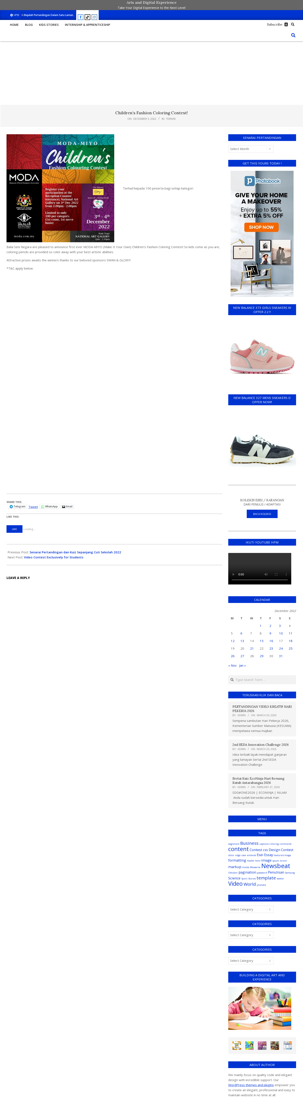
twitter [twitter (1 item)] (280, 878)
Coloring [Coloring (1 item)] (274, 843)
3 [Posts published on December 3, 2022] (280, 626)
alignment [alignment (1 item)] (233, 843)
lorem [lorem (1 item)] (283, 860)
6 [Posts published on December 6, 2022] (241, 633)
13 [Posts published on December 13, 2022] (242, 641)
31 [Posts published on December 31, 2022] (281, 656)
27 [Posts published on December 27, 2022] (242, 656)
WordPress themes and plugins (251, 1085)
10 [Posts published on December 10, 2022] (281, 633)
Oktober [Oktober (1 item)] (233, 872)
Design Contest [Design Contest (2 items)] (281, 849)
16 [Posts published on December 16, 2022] (271, 641)
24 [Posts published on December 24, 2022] (281, 648)
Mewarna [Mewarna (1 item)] (255, 867)
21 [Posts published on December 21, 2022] (252, 648)
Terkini (171, 119)
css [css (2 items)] (265, 849)
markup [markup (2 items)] (234, 866)
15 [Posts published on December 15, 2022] (262, 641)
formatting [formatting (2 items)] (237, 860)
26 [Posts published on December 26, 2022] (233, 656)
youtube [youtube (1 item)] (261, 884)
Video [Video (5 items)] (235, 883)
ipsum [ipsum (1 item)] (275, 860)
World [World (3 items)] (250, 884)
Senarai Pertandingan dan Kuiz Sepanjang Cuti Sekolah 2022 (75, 552)
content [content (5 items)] (238, 849)
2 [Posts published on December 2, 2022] (270, 626)
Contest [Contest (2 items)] (256, 849)
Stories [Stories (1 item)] (252, 878)
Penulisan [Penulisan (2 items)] (276, 872)
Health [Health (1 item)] (250, 860)
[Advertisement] (152, 73)
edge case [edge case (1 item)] (240, 855)
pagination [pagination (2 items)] (247, 872)
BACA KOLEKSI (262, 514)
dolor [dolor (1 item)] (231, 855)
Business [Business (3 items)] (249, 843)
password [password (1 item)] (262, 872)
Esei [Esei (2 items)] (260, 854)
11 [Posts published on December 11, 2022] (291, 633)
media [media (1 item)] (245, 867)
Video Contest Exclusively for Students (53, 557)
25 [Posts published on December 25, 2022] (291, 648)
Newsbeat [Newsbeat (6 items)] (275, 866)
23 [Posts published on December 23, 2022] (271, 648)
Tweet (33, 506)
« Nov (232, 665)
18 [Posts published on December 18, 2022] (291, 641)
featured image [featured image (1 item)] (282, 855)
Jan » (242, 665)
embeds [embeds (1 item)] (251, 855)
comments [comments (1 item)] (285, 843)
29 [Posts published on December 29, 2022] (262, 656)
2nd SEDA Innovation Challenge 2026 (260, 745)
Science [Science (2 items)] (234, 878)
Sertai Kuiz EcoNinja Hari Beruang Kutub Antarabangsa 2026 (258, 780)
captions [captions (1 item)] (264, 843)
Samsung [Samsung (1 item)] (290, 872)
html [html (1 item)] (257, 860)
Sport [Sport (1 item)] (244, 878)
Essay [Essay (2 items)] (268, 854)
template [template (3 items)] (266, 878)
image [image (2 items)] (266, 860)
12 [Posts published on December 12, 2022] (233, 641)
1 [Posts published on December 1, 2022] (261, 626)
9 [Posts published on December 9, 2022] (270, 633)
